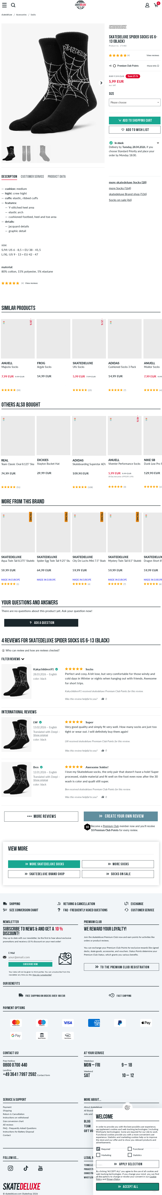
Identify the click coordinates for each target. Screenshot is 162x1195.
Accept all (127, 1187)
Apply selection (127, 1164)
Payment (7, 1107)
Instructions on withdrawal (16, 1117)
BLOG (87, 1121)
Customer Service (139, 910)
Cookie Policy (90, 1173)
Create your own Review (121, 816)
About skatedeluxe (93, 1107)
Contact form (43, 1075)
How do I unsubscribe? (42, 975)
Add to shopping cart (134, 121)
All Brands (89, 1110)
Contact (7, 1135)
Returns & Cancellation (76, 904)
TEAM (87, 1126)
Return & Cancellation (13, 1114)
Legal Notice (92, 1158)
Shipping (11, 904)
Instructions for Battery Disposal (18, 1131)
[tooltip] (158, 66)
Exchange (133, 904)
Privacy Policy (90, 1169)
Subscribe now (30, 964)
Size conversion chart (20, 910)
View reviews (153, 55)
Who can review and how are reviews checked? (30, 650)
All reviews (8, 1124)
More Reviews (41, 816)
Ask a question (41, 623)
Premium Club (111, 826)
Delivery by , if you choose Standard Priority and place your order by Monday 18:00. (135, 149)
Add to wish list (134, 130)
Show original (40, 735)
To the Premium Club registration (121, 967)
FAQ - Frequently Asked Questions (82, 910)
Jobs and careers (92, 1114)
